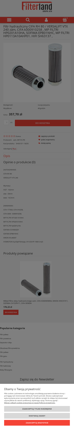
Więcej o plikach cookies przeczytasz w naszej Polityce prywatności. (29, 403)
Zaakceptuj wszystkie (37, 423)
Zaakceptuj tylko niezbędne (37, 409)
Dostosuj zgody (37, 416)
